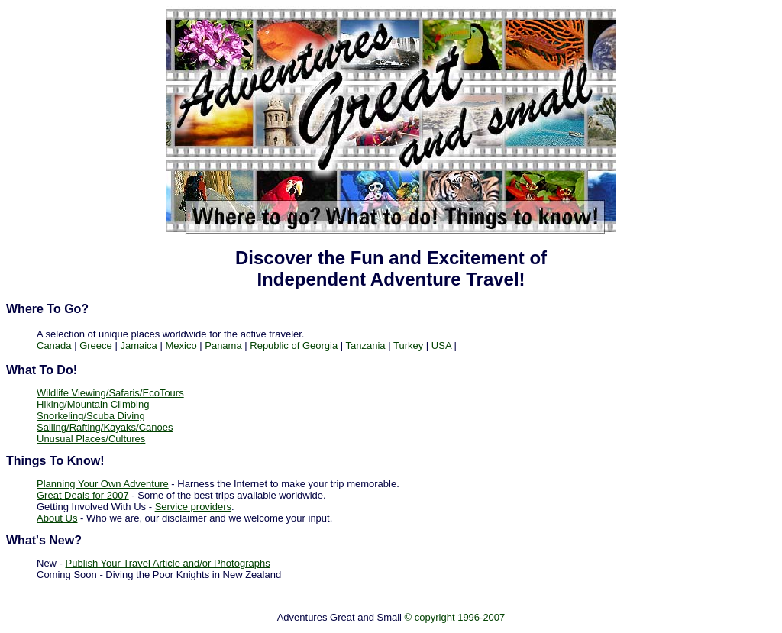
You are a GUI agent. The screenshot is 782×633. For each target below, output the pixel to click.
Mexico (180, 345)
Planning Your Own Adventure (103, 483)
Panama (223, 345)
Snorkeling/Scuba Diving (91, 415)
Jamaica (138, 345)
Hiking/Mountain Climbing (93, 404)
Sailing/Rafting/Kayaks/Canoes (105, 427)
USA (441, 345)
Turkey (408, 345)
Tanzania (366, 345)
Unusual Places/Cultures (91, 438)
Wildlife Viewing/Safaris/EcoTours (110, 393)
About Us (57, 518)
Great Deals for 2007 (83, 495)
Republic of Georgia (294, 345)
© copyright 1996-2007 (455, 617)
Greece (95, 345)
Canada (54, 345)
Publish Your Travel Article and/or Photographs (168, 563)
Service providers (193, 506)
